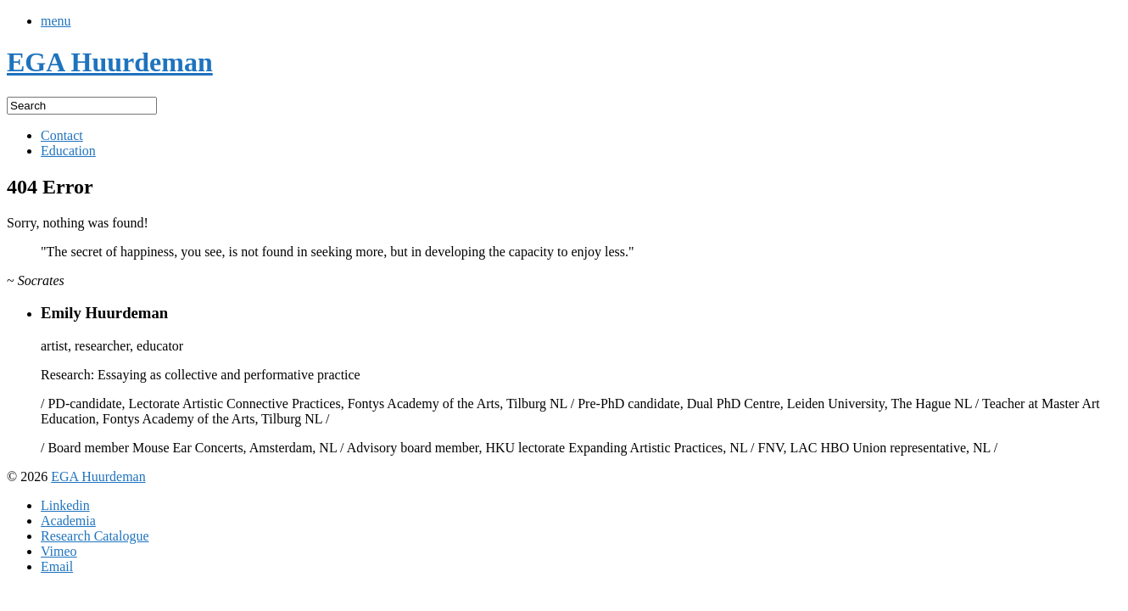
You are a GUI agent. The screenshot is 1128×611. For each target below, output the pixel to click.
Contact (62, 135)
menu (56, 21)
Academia (68, 520)
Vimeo (59, 551)
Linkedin (65, 505)
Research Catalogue (95, 536)
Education (68, 150)
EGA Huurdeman (98, 476)
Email (57, 566)
